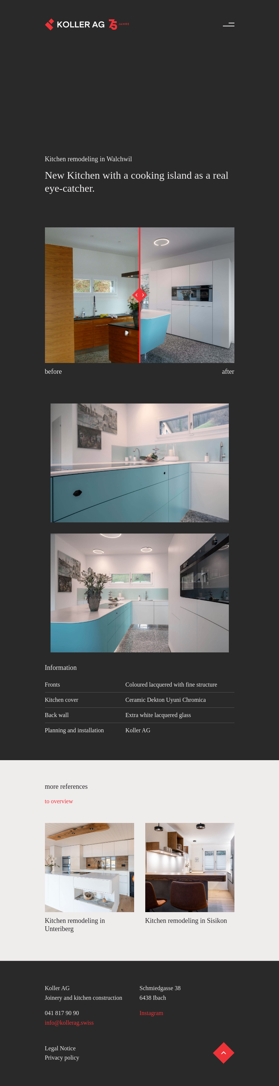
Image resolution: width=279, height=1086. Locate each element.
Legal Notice (60, 1048)
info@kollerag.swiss (69, 1022)
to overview (59, 801)
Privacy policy (62, 1057)
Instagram (151, 1013)
